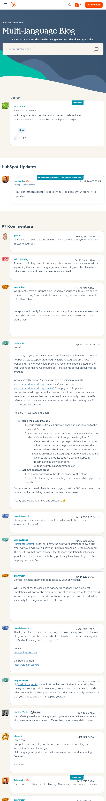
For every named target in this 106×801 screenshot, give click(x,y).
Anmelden (94, 4)
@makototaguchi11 (24, 544)
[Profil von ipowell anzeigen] (17, 235)
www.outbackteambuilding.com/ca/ (34, 388)
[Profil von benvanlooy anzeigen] (19, 287)
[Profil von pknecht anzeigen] (18, 736)
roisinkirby (19, 181)
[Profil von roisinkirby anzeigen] (19, 780)
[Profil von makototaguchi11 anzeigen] (22, 516)
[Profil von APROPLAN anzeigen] (19, 106)
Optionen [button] (15, 98)
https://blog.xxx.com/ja (27, 664)
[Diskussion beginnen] (78, 5)
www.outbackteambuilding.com (32, 384)
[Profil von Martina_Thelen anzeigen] (21, 712)
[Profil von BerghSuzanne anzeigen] (21, 539)
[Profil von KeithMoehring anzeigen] (21, 259)
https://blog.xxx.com (25, 652)
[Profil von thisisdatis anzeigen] (19, 343)
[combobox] (53, 49)
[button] (99, 107)
